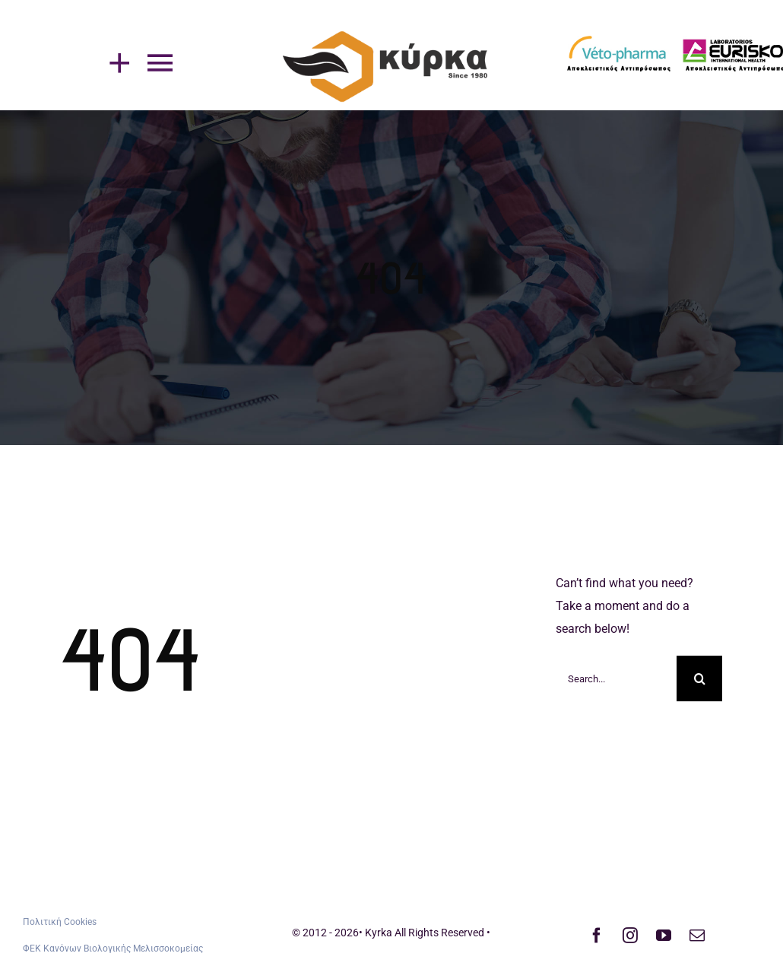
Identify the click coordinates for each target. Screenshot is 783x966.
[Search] (699, 678)
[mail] (697, 936)
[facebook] (597, 936)
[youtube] (664, 936)
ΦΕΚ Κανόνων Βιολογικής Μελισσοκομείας (113, 948)
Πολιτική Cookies (60, 922)
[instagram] (630, 936)
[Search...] (616, 678)
